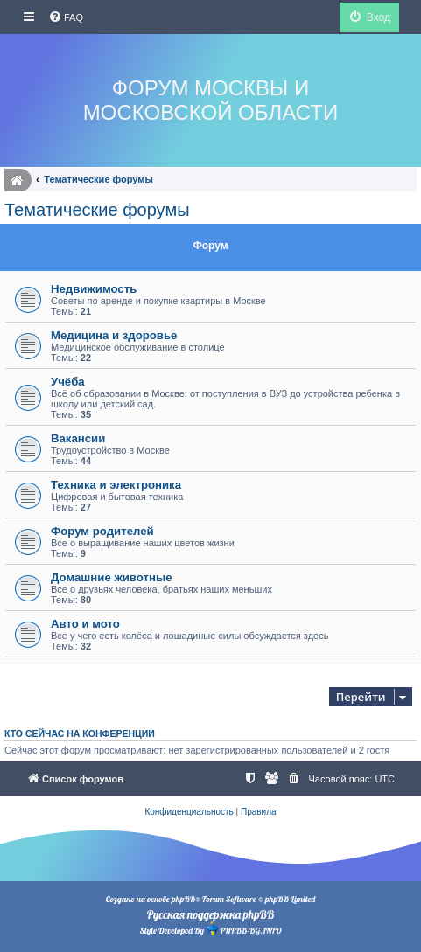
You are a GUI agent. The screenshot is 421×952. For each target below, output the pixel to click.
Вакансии (78, 438)
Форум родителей (102, 531)
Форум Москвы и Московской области (210, 100)
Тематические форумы (97, 209)
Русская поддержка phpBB (210, 914)
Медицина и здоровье (114, 335)
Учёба (68, 381)
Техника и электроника (116, 484)
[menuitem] (65, 17)
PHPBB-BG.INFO (243, 928)
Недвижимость (94, 288)
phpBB (183, 899)
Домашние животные (111, 577)
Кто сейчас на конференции (79, 733)
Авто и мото (85, 623)
